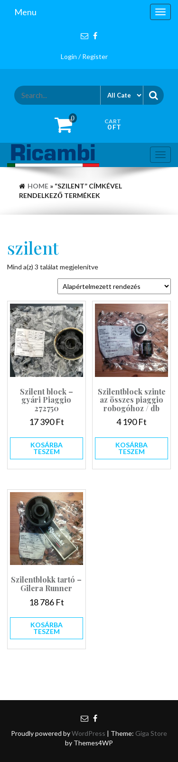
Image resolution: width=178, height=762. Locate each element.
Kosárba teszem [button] (46, 448)
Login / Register (84, 56)
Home (38, 186)
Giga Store (151, 733)
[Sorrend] (114, 286)
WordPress (88, 733)
